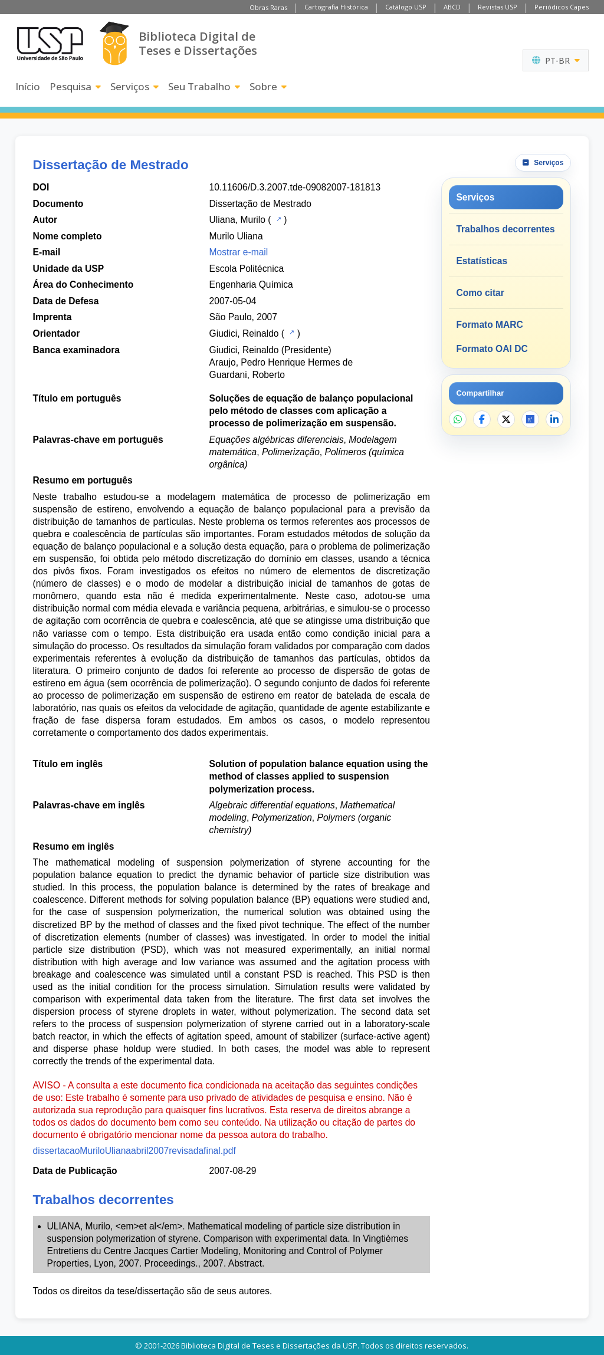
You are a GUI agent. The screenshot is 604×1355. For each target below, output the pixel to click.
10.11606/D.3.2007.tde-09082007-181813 (294, 187)
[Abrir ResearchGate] (530, 419)
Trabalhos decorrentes (505, 229)
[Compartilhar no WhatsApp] (458, 419)
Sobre (268, 86)
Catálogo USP (405, 7)
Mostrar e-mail (238, 252)
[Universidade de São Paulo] (50, 44)
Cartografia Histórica (336, 7)
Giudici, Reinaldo (244, 333)
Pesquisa (75, 86)
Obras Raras (268, 7)
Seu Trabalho (204, 86)
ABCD (452, 7)
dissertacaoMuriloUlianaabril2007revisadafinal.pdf (134, 1151)
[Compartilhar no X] (506, 419)
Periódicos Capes (561, 7)
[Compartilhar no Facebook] (482, 419)
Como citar (480, 293)
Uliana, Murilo (237, 220)
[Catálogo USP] (277, 219)
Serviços (134, 86)
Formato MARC (489, 325)
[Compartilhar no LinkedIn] (554, 419)
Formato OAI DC (491, 349)
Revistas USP (497, 7)
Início (27, 86)
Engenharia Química (251, 284)
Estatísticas (481, 261)
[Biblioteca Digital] (114, 43)
